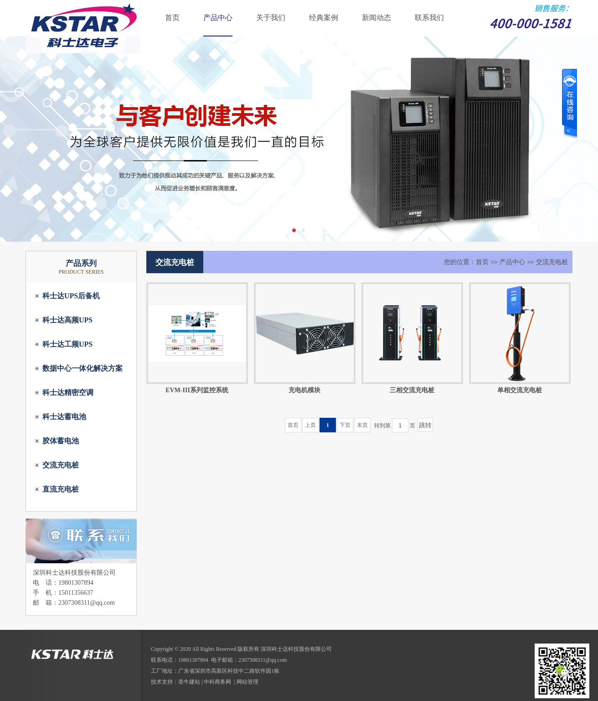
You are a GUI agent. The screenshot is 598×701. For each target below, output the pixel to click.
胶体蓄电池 (60, 441)
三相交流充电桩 (412, 390)
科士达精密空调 (67, 392)
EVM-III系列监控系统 (196, 390)
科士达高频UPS (67, 320)
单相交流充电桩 (519, 390)
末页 (362, 425)
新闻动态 (376, 17)
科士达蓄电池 (64, 417)
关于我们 (270, 17)
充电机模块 (304, 390)
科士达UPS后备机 (71, 296)
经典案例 (323, 17)
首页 (172, 17)
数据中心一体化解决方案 (82, 368)
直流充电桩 (60, 489)
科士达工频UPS (67, 344)
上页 (310, 425)
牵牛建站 (189, 682)
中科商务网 (217, 682)
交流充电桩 (60, 465)
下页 (345, 425)
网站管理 (247, 682)
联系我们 (429, 17)
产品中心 (217, 17)
